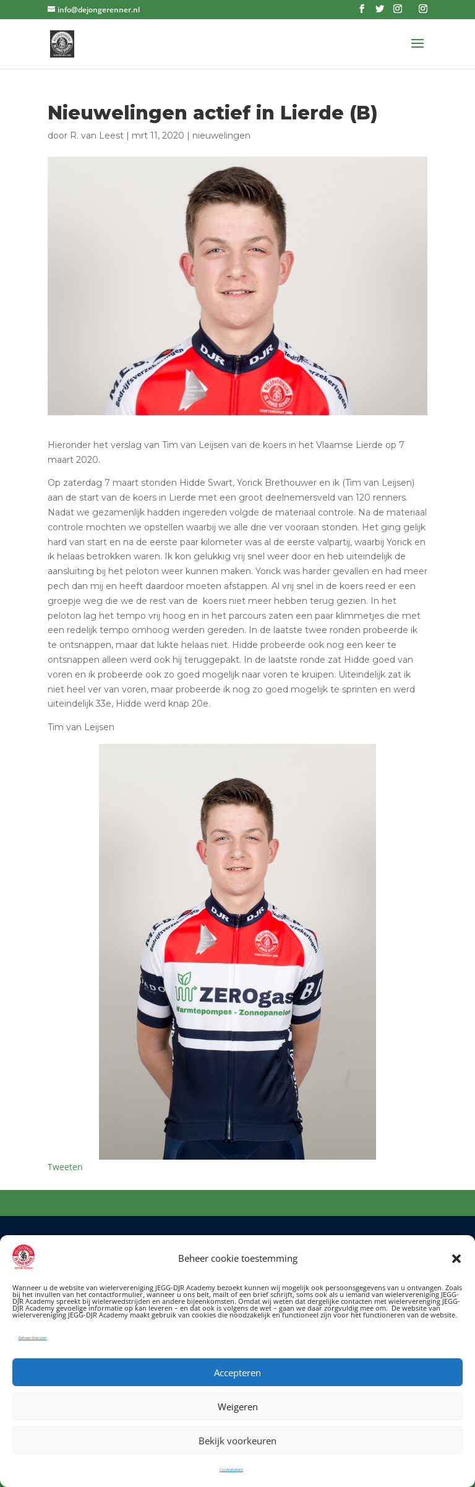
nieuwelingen (221, 135)
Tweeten (65, 1167)
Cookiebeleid (231, 1469)
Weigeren (238, 1406)
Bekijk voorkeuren (237, 1440)
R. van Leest (97, 135)
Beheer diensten (33, 1337)
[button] (456, 1258)
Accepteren (237, 1372)
